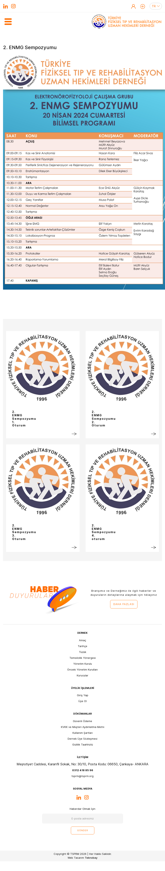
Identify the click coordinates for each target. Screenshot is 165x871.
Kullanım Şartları (82, 732)
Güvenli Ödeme (82, 721)
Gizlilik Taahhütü (82, 744)
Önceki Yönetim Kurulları (82, 669)
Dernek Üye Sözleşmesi (82, 738)
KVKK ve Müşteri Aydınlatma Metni (82, 727)
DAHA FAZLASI (123, 604)
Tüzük (82, 652)
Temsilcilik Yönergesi (82, 657)
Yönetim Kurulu (82, 663)
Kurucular (82, 675)
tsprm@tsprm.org (82, 776)
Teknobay (91, 857)
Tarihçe (82, 646)
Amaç (82, 640)
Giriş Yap (142, 6)
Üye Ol (133, 6)
